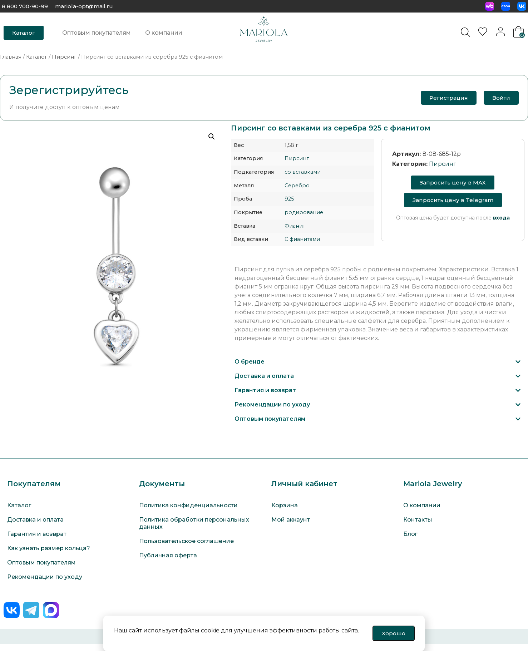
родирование (304, 212)
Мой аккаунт (290, 519)
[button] (378, 362)
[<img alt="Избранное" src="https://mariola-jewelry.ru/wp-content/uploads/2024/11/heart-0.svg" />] (483, 33)
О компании (163, 32)
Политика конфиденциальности (188, 505)
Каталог (36, 57)
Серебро (297, 185)
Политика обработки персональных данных (194, 523)
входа (501, 217)
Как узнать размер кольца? (48, 548)
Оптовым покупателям (96, 32)
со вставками (303, 172)
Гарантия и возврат (265, 390)
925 (289, 199)
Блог (410, 534)
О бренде (250, 361)
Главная (10, 57)
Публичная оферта (168, 555)
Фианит (295, 226)
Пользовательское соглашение (186, 541)
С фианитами (302, 239)
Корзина (284, 505)
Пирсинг (64, 57)
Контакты (417, 519)
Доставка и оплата (264, 376)
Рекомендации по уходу (272, 404)
